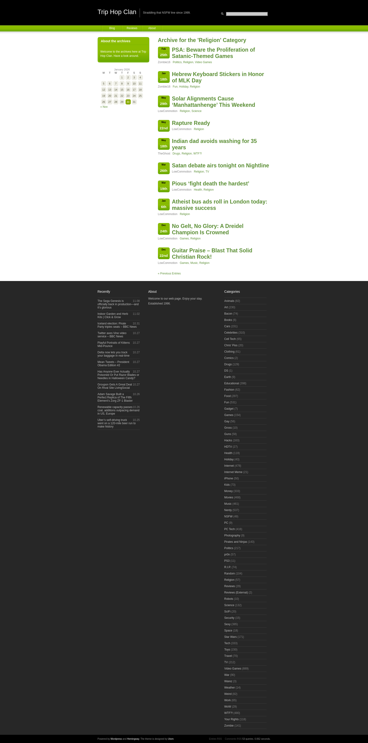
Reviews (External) (236, 592)
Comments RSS (233, 739)
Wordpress (116, 739)
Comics (229, 358)
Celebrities (231, 332)
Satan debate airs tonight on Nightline (220, 165)
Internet (229, 465)
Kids (227, 484)
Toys (227, 649)
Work (227, 700)
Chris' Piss (231, 345)
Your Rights (231, 719)
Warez (228, 681)
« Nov (104, 106)
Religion (188, 62)
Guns (227, 434)
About (152, 28)
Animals (229, 301)
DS (226, 370)
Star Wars (230, 637)
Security (229, 618)
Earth (227, 377)
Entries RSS (215, 739)
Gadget (229, 408)
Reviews (132, 28)
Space (228, 630)
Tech (227, 643)
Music (194, 263)
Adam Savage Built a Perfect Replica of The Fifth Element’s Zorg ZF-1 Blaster (115, 397)
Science (197, 111)
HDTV (228, 446)
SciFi (227, 611)
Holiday (183, 86)
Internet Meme (233, 472)
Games (184, 238)
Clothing (229, 351)
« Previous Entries (169, 273)
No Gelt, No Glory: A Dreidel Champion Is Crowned (208, 229)
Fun (175, 86)
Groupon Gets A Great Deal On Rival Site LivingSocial (115, 386)
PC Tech (229, 529)
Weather (229, 687)
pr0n (227, 554)
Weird (228, 694)
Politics (177, 62)
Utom (171, 739)
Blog (112, 28)
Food (227, 396)
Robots (228, 599)
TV (207, 171)
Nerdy (228, 510)
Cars (227, 326)
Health (198, 189)
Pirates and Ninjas (235, 541)
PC (226, 522)
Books (228, 320)
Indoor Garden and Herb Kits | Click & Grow (113, 315)
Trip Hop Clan (117, 11)
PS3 (227, 560)
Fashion (229, 389)
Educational (231, 383)
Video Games (203, 62)
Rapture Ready (191, 123)
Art (226, 307)
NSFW (228, 516)
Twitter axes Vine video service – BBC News (112, 334)
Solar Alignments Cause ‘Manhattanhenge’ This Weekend (213, 102)
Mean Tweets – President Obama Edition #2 (113, 363)
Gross (228, 427)
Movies (228, 497)
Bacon (228, 313)
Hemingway (133, 739)
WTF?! (197, 153)
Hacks (228, 440)
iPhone (228, 478)
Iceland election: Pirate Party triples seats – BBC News (117, 325)
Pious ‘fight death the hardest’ (210, 184)
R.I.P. (227, 567)
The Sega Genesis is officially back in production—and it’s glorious (118, 304)
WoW (227, 706)
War (227, 675)
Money (228, 491)
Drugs (176, 153)
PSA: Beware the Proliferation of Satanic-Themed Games (213, 53)
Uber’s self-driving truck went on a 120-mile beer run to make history (117, 423)
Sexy (227, 624)
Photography (232, 535)
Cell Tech (230, 339)
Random (229, 573)
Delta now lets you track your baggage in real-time (114, 354)
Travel (228, 656)
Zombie (229, 725)
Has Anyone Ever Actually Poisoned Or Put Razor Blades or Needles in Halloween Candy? (118, 375)
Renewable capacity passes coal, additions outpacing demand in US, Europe (119, 410)
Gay (227, 421)
